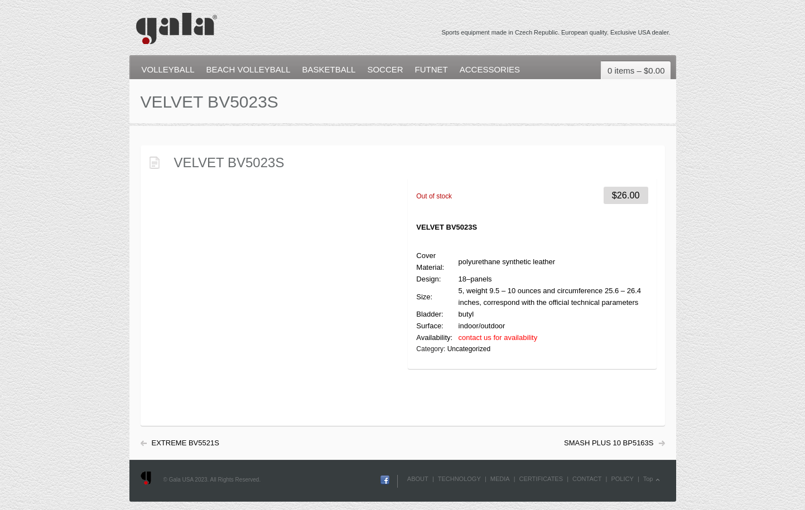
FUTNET (431, 69)
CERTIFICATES (541, 478)
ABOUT (417, 478)
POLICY (622, 478)
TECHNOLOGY (459, 478)
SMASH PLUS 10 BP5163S (608, 443)
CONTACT (586, 478)
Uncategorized (468, 349)
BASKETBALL (328, 69)
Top (648, 478)
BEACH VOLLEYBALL (248, 69)
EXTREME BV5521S (185, 443)
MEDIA (500, 478)
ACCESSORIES (490, 69)
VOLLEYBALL (168, 69)
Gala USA (176, 23)
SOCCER (385, 69)
